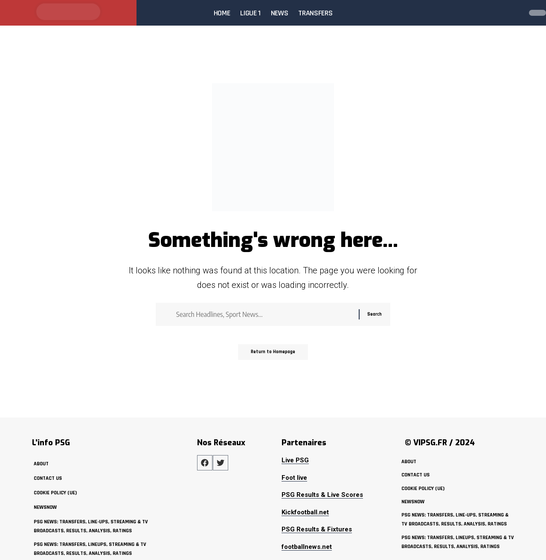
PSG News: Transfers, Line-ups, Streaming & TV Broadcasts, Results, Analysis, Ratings (94, 526)
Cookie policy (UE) (56, 492)
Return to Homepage (273, 356)
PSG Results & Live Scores (322, 495)
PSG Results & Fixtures (317, 529)
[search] (513, 13)
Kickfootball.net (305, 512)
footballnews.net (307, 547)
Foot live (294, 478)
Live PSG (295, 460)
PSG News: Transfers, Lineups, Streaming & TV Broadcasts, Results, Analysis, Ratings (92, 549)
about (41, 463)
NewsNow (46, 507)
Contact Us (48, 478)
